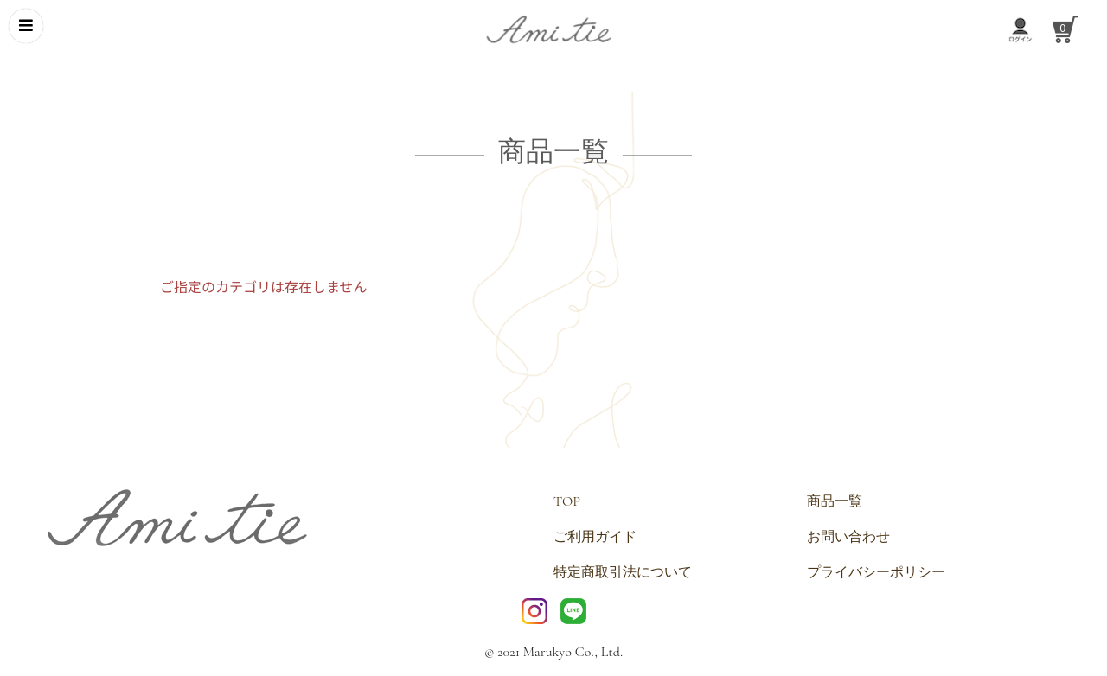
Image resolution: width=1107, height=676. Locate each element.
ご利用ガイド (595, 536)
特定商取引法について (623, 572)
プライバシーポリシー (876, 572)
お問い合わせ (848, 536)
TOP (567, 501)
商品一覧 (834, 501)
